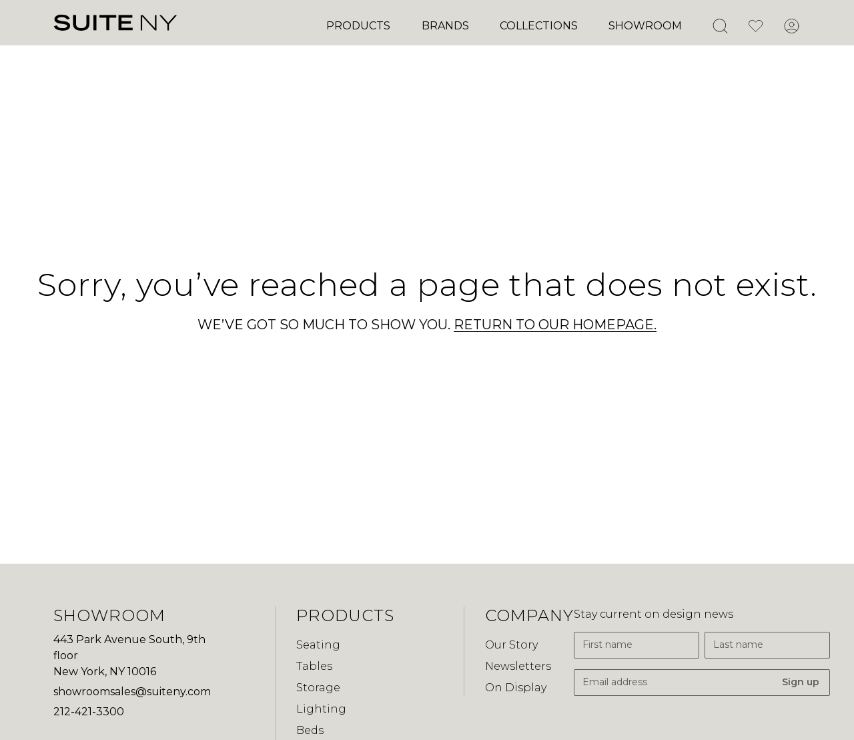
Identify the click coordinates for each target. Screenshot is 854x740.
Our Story (511, 644)
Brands (445, 25)
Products (358, 25)
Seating (318, 644)
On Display (515, 687)
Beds (310, 730)
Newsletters (518, 666)
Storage (318, 687)
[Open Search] (720, 26)
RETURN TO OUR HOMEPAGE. (555, 325)
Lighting (321, 709)
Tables (314, 666)
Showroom (645, 25)
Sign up (800, 682)
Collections (539, 25)
